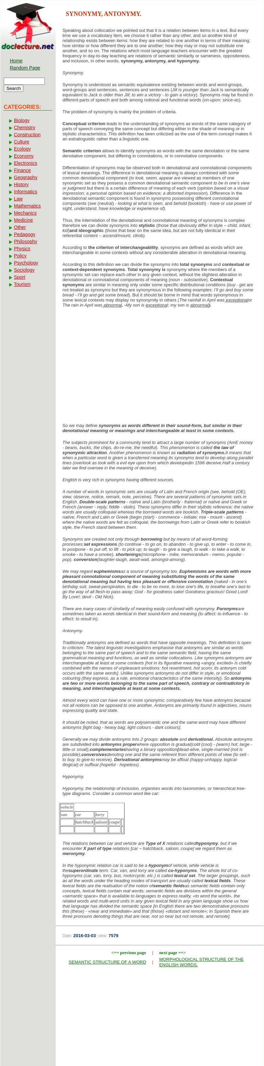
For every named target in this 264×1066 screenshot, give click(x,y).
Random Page (25, 68)
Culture (21, 141)
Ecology (22, 149)
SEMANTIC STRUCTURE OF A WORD (107, 962)
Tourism (22, 284)
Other (20, 227)
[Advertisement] (160, 367)
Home (16, 60)
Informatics (25, 191)
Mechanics (25, 213)
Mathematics (27, 206)
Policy (20, 255)
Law (18, 198)
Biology (22, 120)
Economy (24, 156)
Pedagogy (24, 234)
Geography (25, 177)
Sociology (24, 270)
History (21, 184)
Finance (22, 170)
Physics (22, 248)
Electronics (25, 163)
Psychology (26, 263)
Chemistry (24, 127)
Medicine (23, 220)
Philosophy (25, 241)
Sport (19, 277)
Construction (27, 134)
